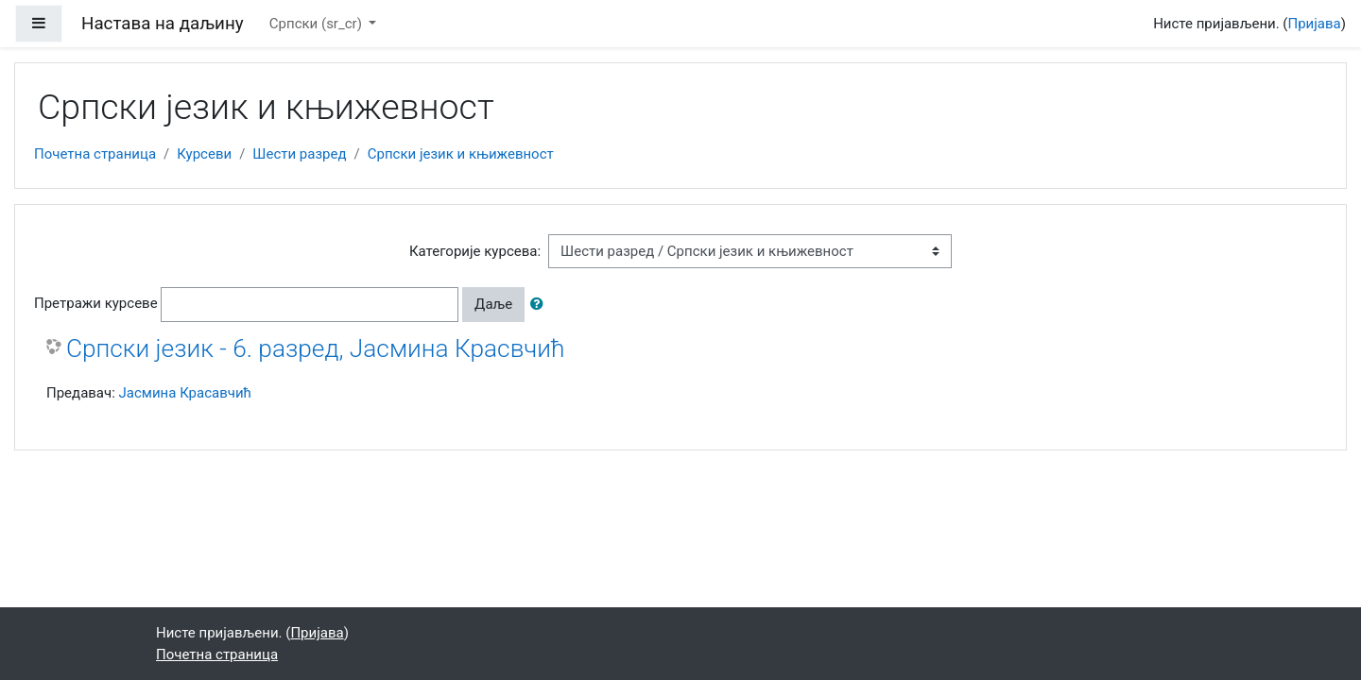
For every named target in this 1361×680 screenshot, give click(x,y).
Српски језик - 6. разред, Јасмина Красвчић (315, 348)
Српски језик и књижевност (461, 153)
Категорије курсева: (475, 251)
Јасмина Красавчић (185, 392)
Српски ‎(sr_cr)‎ (317, 23)
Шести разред (299, 153)
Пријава (1314, 23)
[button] (540, 304)
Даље (493, 304)
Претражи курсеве (96, 303)
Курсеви (204, 153)
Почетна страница (95, 153)
